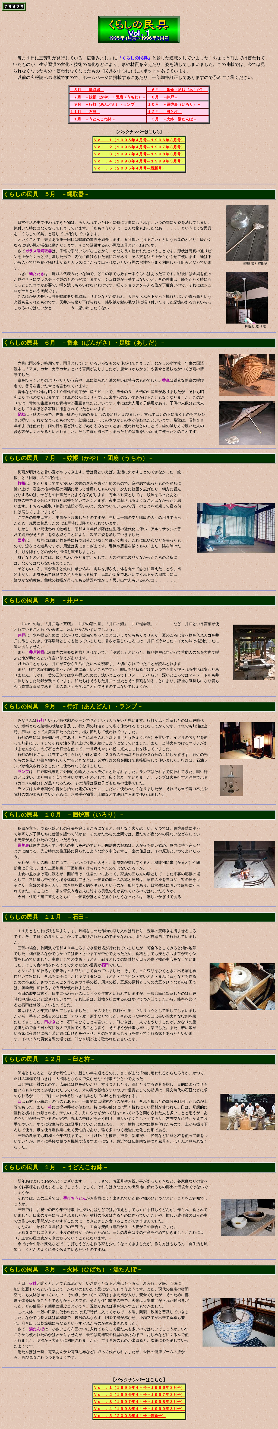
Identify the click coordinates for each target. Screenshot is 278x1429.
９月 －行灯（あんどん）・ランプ (102, 105)
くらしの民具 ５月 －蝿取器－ (46, 194)
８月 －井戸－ (162, 97)
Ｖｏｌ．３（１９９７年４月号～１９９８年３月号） (139, 154)
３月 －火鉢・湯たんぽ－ (172, 119)
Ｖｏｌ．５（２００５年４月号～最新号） (129, 168)
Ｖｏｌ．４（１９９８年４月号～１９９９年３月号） (139, 161)
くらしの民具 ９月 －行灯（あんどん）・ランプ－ (73, 706)
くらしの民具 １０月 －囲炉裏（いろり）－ (64, 814)
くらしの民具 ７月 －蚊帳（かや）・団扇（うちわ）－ (78, 458)
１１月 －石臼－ (85, 112)
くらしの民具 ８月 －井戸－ (43, 600)
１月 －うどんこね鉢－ (92, 119)
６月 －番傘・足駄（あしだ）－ (177, 90)
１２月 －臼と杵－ (164, 112)
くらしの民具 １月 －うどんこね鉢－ (55, 1167)
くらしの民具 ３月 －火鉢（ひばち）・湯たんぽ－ (73, 1269)
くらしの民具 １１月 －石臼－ (46, 917)
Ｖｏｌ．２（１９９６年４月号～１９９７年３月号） (139, 147)
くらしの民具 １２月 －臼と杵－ (49, 1059)
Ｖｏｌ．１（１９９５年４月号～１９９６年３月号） (139, 140)
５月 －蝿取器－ (87, 90)
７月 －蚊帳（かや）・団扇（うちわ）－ (108, 97)
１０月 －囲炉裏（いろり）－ (174, 105)
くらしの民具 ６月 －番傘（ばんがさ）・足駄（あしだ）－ (84, 343)
